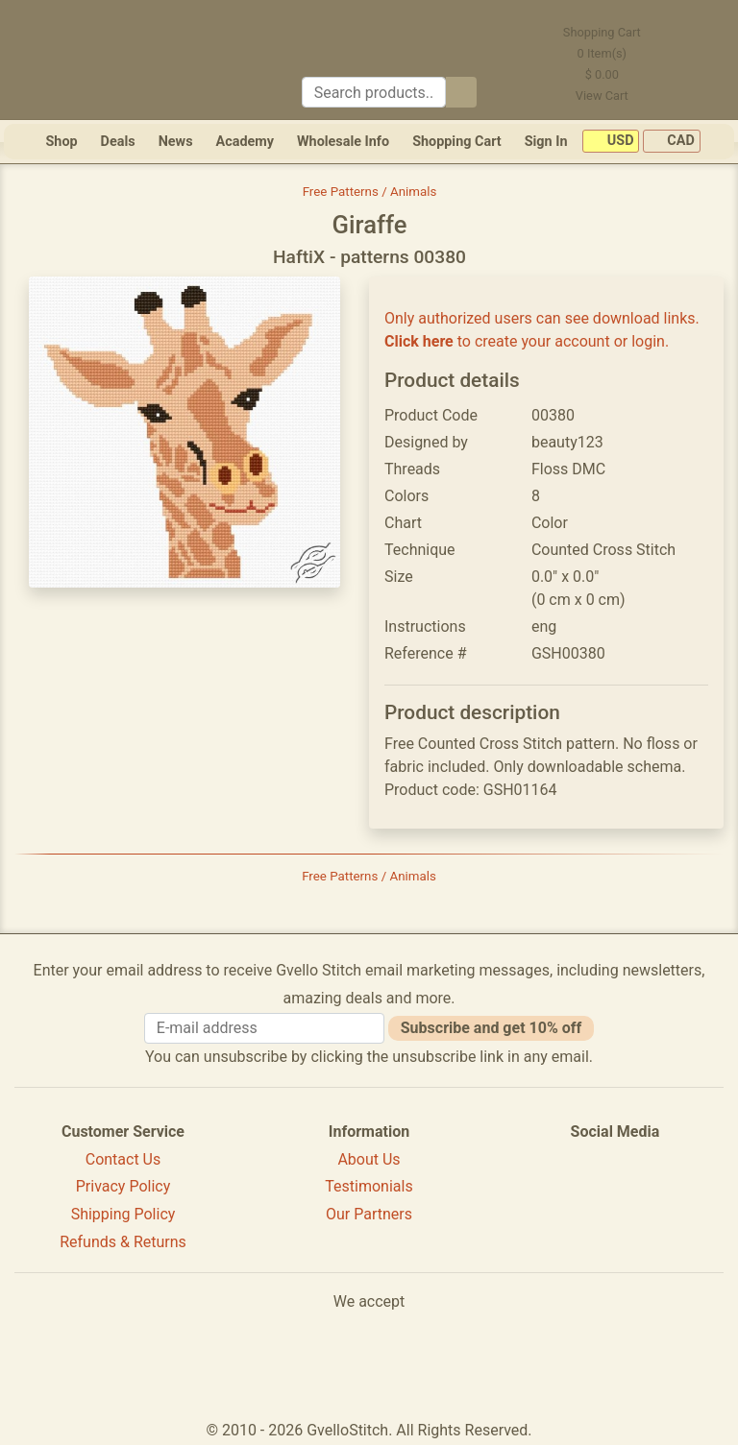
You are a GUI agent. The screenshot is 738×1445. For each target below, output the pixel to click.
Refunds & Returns (123, 1242)
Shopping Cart (457, 141)
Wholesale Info (343, 141)
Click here (419, 341)
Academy (245, 141)
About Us (368, 1159)
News (176, 141)
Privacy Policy (123, 1186)
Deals (118, 141)
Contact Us (123, 1159)
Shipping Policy (123, 1214)
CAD (672, 141)
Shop (61, 141)
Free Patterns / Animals (370, 191)
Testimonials (368, 1186)
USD (610, 141)
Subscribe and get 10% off (491, 1028)
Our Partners (369, 1214)
